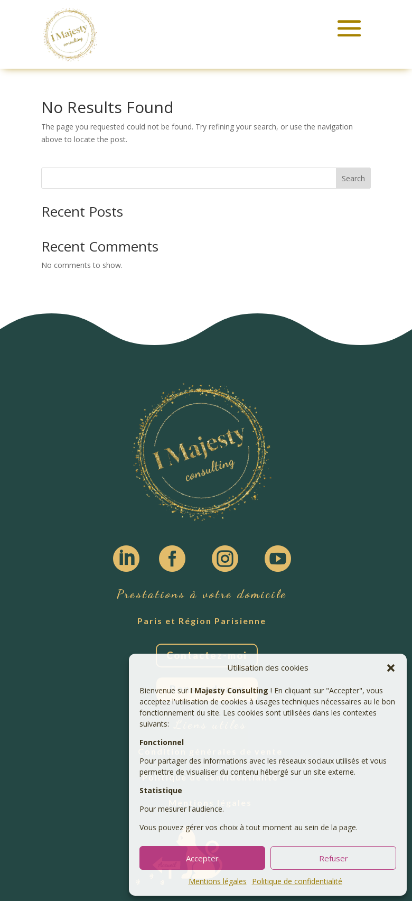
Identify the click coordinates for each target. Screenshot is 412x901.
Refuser (333, 858)
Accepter (202, 858)
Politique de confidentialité (297, 881)
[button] (391, 668)
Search (353, 178)
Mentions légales (218, 881)
